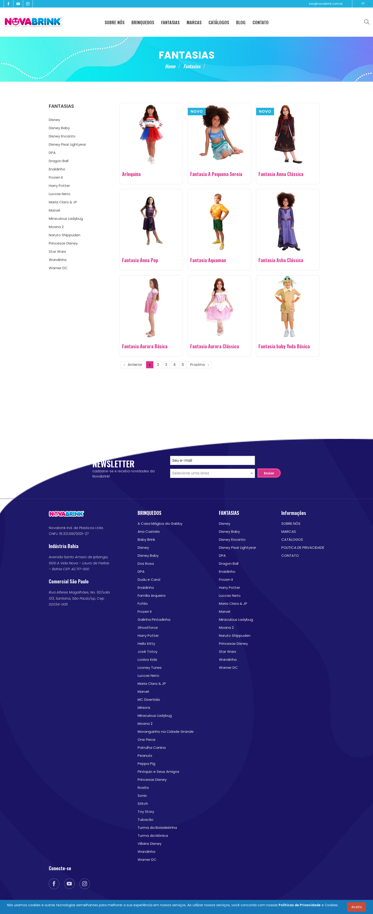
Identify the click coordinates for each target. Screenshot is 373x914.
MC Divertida (149, 699)
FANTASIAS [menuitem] (170, 22)
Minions (144, 707)
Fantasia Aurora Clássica (214, 346)
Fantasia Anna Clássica (280, 174)
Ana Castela (149, 531)
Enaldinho (146, 587)
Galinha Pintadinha (154, 619)
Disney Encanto (232, 539)
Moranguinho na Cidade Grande (166, 731)
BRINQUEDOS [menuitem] (142, 22)
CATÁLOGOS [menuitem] (219, 22)
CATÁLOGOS (292, 539)
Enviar (269, 473)
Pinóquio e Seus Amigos (158, 771)
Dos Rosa (146, 563)
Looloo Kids (147, 659)
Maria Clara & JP (152, 683)
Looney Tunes (150, 667)
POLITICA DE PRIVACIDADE (302, 547)
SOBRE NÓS (290, 523)
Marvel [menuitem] (54, 210)
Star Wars (227, 651)
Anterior (132, 364)
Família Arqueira (151, 595)
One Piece (147, 739)
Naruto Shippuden (234, 635)
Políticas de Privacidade (300, 905)
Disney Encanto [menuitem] (62, 136)
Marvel (143, 691)
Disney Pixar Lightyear (237, 547)
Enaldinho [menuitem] (57, 169)
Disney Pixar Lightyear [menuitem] (67, 144)
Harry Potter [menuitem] (59, 185)
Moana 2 (145, 723)
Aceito (356, 907)
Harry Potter (148, 635)
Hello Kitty (146, 643)
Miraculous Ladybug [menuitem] (66, 218)
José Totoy (147, 651)
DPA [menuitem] (52, 152)
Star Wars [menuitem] (57, 251)
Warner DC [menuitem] (58, 267)
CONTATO (290, 555)
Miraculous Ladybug (155, 715)
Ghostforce (148, 627)
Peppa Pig (146, 763)
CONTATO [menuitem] (261, 22)
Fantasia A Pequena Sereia (216, 174)
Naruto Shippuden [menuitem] (64, 235)
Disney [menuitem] (54, 119)
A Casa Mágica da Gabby (160, 523)
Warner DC (147, 859)
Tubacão (145, 819)
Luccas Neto (148, 675)
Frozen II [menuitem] (56, 177)
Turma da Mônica (153, 835)
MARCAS (288, 531)
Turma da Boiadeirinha (157, 827)
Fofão (143, 603)
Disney (143, 547)
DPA (141, 571)
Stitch (143, 803)
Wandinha (146, 851)
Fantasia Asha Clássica (280, 260)
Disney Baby (148, 555)
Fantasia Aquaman (208, 260)
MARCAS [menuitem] (194, 22)
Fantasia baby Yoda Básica (284, 346)
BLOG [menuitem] (241, 22)
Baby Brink (146, 539)
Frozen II (145, 611)
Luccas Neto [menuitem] (59, 193)
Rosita (143, 787)
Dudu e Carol (149, 579)
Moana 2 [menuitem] (56, 226)
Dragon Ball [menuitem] (58, 160)
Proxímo (199, 364)
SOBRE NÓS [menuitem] (114, 22)
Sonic (142, 795)
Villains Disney (149, 843)
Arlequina (131, 174)
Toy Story (146, 811)
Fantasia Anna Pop (140, 260)
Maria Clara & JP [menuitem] (63, 202)
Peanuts (145, 755)
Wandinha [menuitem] (57, 259)
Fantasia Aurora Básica (145, 346)
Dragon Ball (228, 563)
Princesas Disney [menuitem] (63, 243)
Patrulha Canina (152, 747)
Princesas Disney (152, 779)
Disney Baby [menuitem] (59, 127)
